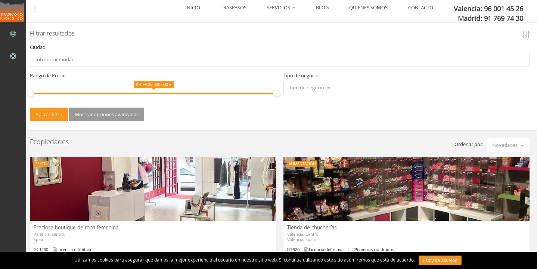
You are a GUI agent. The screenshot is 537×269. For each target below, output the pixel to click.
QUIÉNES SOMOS (401, 11)
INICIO (277, 11)
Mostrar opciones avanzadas (107, 114)
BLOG (367, 11)
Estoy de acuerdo (440, 260)
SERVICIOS (339, 11)
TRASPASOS (305, 11)
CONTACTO (440, 11)
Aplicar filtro (48, 114)
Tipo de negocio (301, 75)
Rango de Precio (48, 75)
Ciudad (38, 47)
